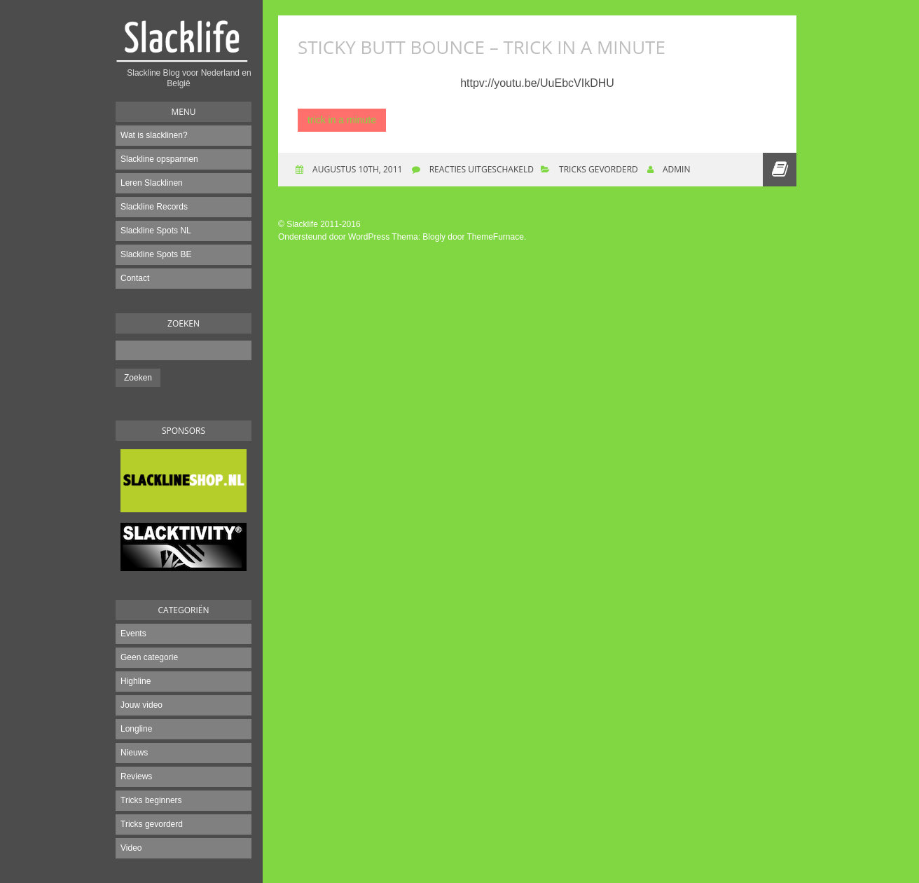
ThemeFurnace (495, 237)
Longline (136, 729)
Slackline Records (154, 207)
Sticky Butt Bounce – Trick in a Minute (481, 47)
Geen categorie (149, 657)
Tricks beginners (151, 800)
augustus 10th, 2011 (356, 169)
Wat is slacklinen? (154, 135)
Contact (134, 278)
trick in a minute (342, 119)
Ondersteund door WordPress (333, 237)
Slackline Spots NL (155, 230)
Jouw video (141, 705)
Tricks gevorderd (151, 824)
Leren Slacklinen (151, 183)
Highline (135, 681)
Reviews (136, 776)
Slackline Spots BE (155, 254)
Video (130, 848)
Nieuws (134, 753)
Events (133, 633)
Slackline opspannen (159, 159)
